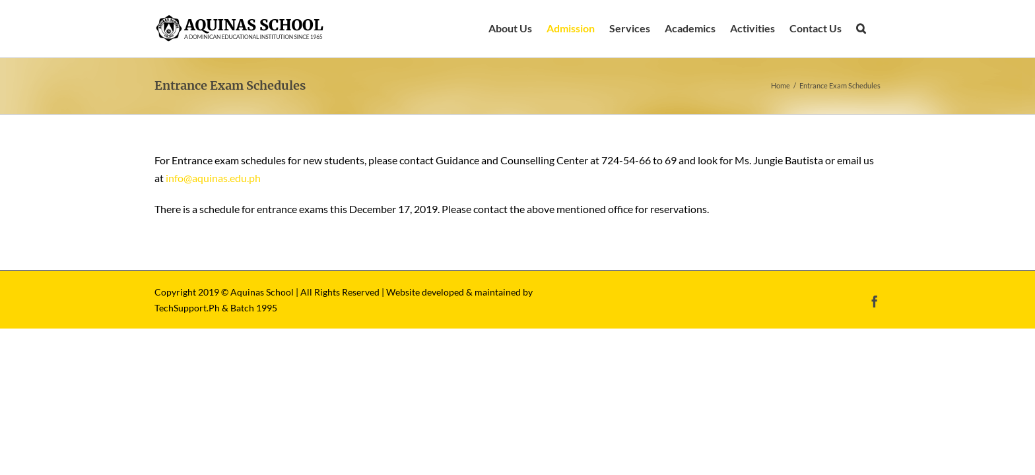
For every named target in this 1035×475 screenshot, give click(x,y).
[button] (876, 28)
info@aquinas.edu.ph (213, 178)
